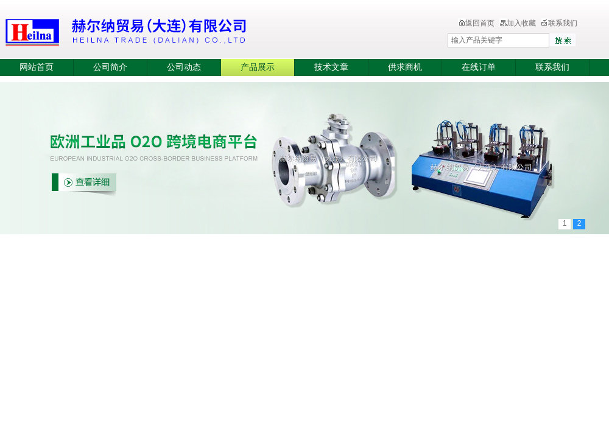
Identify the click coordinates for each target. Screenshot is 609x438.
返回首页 (476, 23)
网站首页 (36, 67)
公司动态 (184, 67)
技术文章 (331, 67)
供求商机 (405, 67)
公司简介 (110, 67)
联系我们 (559, 23)
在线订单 (479, 67)
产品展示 (258, 67)
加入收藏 (517, 23)
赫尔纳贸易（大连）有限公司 (198, 30)
